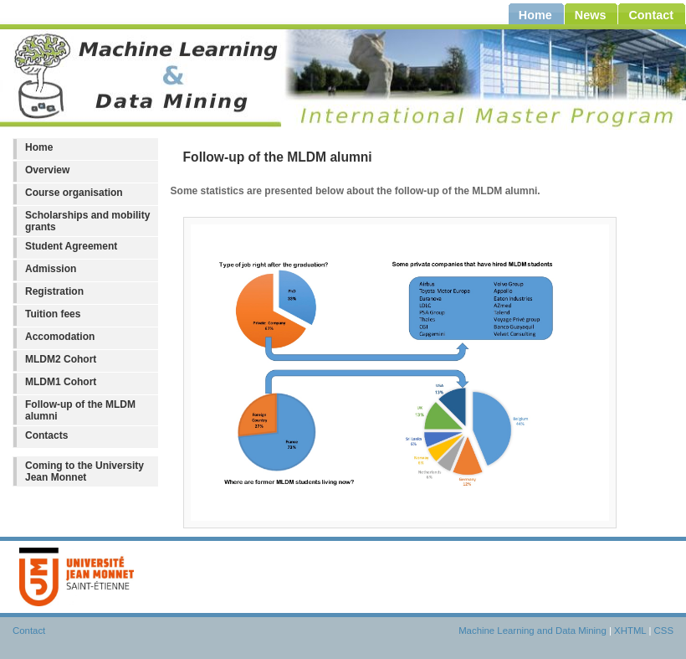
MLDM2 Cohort (60, 359)
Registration (54, 291)
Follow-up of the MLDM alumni (80, 410)
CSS (663, 631)
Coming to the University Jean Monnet (84, 471)
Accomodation (60, 336)
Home (39, 147)
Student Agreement (71, 246)
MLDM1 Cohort (60, 382)
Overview (47, 170)
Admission (50, 269)
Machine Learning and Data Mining (532, 631)
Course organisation (74, 192)
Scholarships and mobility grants (87, 221)
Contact (29, 631)
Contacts (46, 435)
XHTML (630, 631)
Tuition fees (52, 314)
